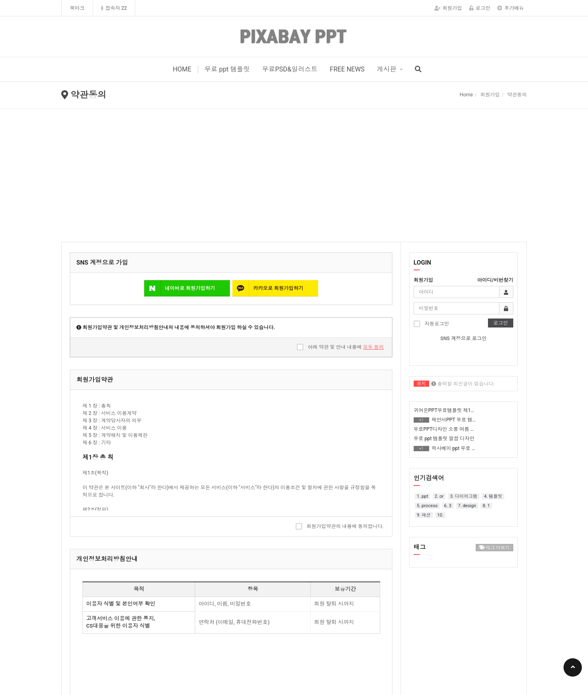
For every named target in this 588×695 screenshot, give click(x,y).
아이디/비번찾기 (495, 280)
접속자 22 (114, 8)
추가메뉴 (510, 8)
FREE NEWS (347, 69)
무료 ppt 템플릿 (227, 69)
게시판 (386, 69)
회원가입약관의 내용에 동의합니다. (340, 526)
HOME (182, 69)
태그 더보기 (494, 547)
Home (466, 95)
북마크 (77, 8)
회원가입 (448, 8)
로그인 (479, 8)
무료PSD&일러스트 (290, 69)
